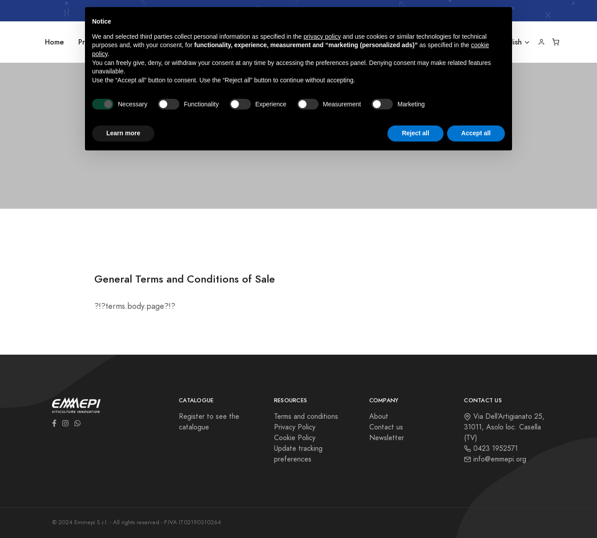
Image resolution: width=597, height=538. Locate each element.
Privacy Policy (294, 427)
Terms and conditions (306, 416)
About (378, 416)
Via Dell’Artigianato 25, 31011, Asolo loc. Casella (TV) (504, 427)
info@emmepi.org (495, 459)
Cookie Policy (294, 438)
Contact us (386, 427)
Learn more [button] (123, 133)
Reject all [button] (415, 133)
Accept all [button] (476, 133)
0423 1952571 (491, 448)
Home (54, 42)
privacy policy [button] (322, 36)
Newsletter (386, 438)
